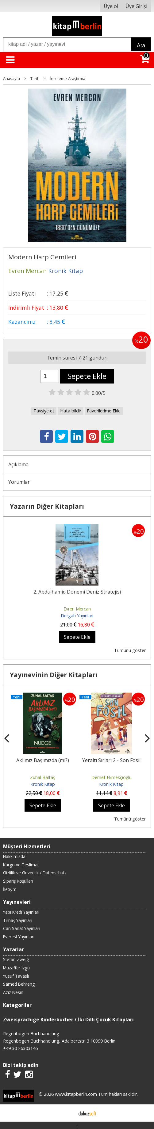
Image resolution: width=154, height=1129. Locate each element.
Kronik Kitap (42, 784)
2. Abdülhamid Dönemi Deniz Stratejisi (77, 591)
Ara (141, 45)
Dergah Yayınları (77, 615)
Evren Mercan (77, 609)
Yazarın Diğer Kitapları (47, 506)
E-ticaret (67, 1113)
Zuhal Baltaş (42, 777)
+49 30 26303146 (20, 1048)
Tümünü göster (130, 650)
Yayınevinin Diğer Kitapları (54, 674)
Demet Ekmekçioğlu (111, 777)
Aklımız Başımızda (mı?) (42, 760)
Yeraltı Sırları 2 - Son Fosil (111, 760)
